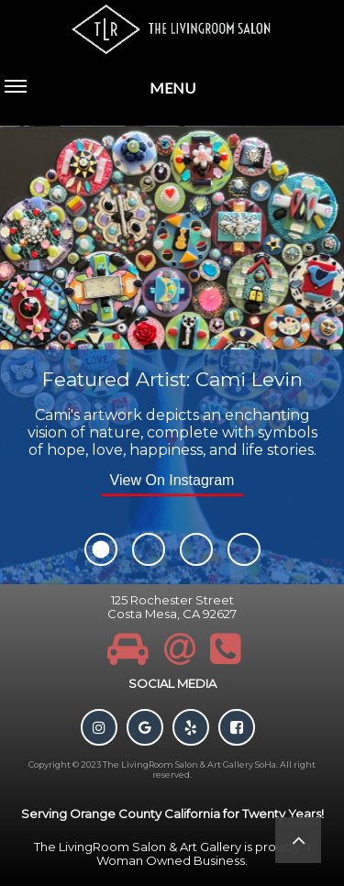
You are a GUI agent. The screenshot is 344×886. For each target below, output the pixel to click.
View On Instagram (172, 480)
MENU (100, 98)
